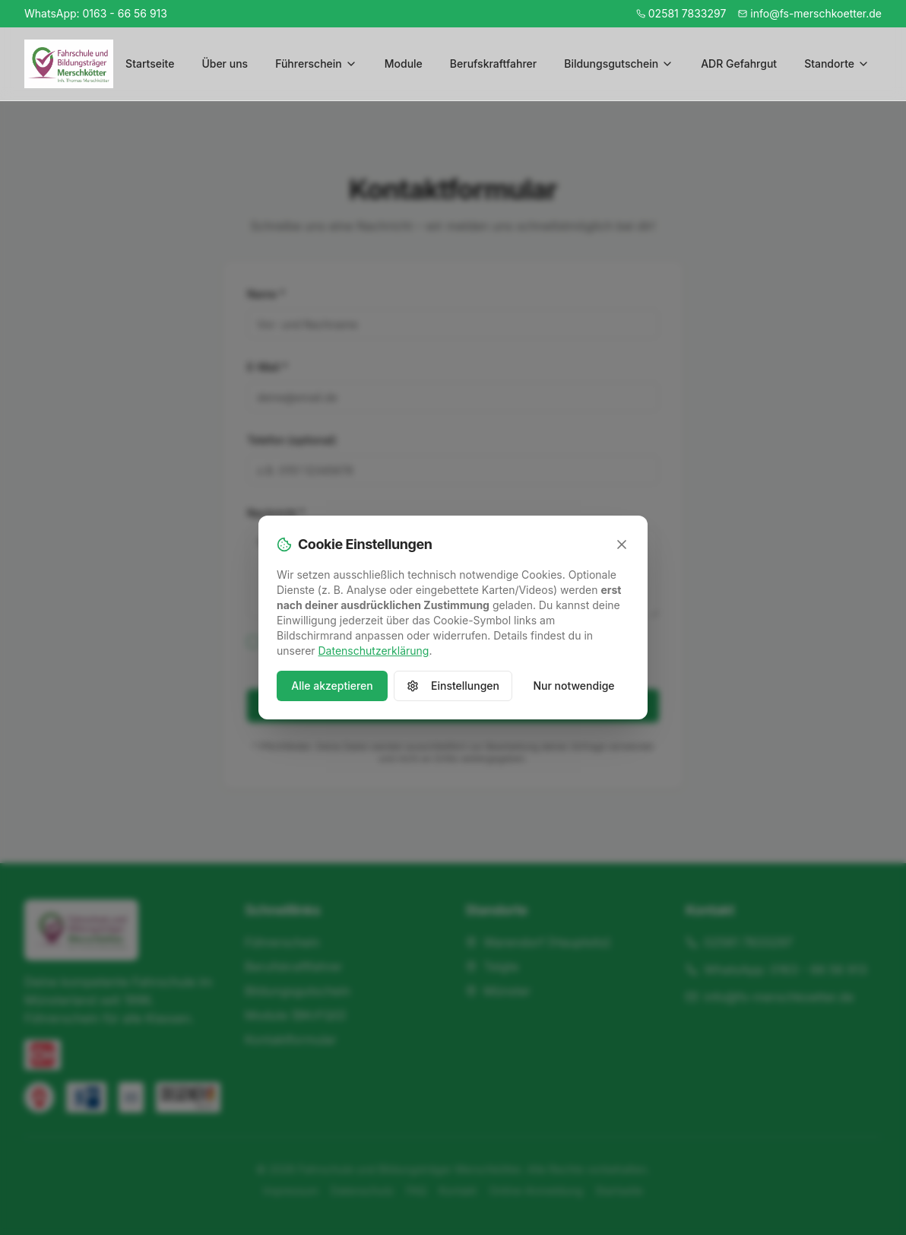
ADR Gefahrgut (739, 63)
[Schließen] (621, 544)
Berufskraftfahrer (493, 63)
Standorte (837, 63)
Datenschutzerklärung (373, 650)
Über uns (224, 63)
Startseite (149, 63)
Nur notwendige (573, 685)
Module (404, 63)
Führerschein (316, 63)
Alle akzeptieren (332, 685)
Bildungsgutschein (618, 63)
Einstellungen (453, 685)
